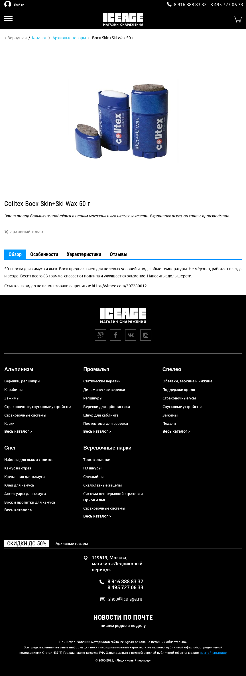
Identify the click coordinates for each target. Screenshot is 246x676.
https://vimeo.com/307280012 (119, 286)
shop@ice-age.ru (125, 599)
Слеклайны (93, 477)
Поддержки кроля (178, 389)
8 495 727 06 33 (226, 4)
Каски (9, 423)
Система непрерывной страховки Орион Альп (113, 497)
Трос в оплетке (96, 459)
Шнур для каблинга (101, 415)
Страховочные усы (179, 398)
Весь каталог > (18, 431)
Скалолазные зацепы (102, 485)
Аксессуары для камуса (25, 494)
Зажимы (11, 398)
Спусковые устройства (182, 407)
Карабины (13, 389)
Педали (169, 423)
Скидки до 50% (26, 543)
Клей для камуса (19, 485)
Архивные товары (72, 543)
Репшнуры (92, 398)
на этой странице (213, 652)
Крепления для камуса (24, 477)
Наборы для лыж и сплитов (28, 459)
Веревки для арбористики (106, 407)
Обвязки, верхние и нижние (187, 381)
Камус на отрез (17, 468)
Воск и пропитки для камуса (29, 502)
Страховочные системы (25, 415)
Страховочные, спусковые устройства (37, 407)
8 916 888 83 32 (190, 4)
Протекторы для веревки (105, 423)
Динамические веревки (104, 389)
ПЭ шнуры (92, 468)
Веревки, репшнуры (22, 381)
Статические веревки (102, 381)
